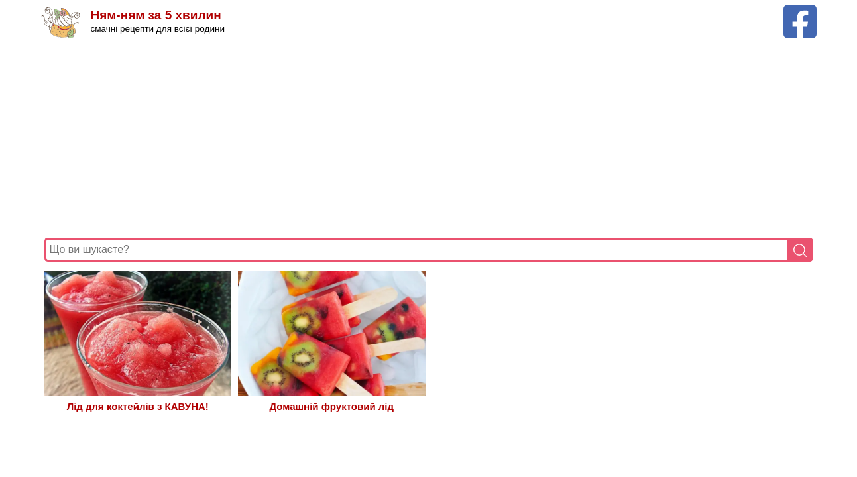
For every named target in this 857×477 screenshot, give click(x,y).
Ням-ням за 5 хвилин (156, 15)
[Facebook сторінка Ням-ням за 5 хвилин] (800, 11)
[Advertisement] (428, 138)
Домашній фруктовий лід (332, 406)
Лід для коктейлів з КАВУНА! (138, 406)
